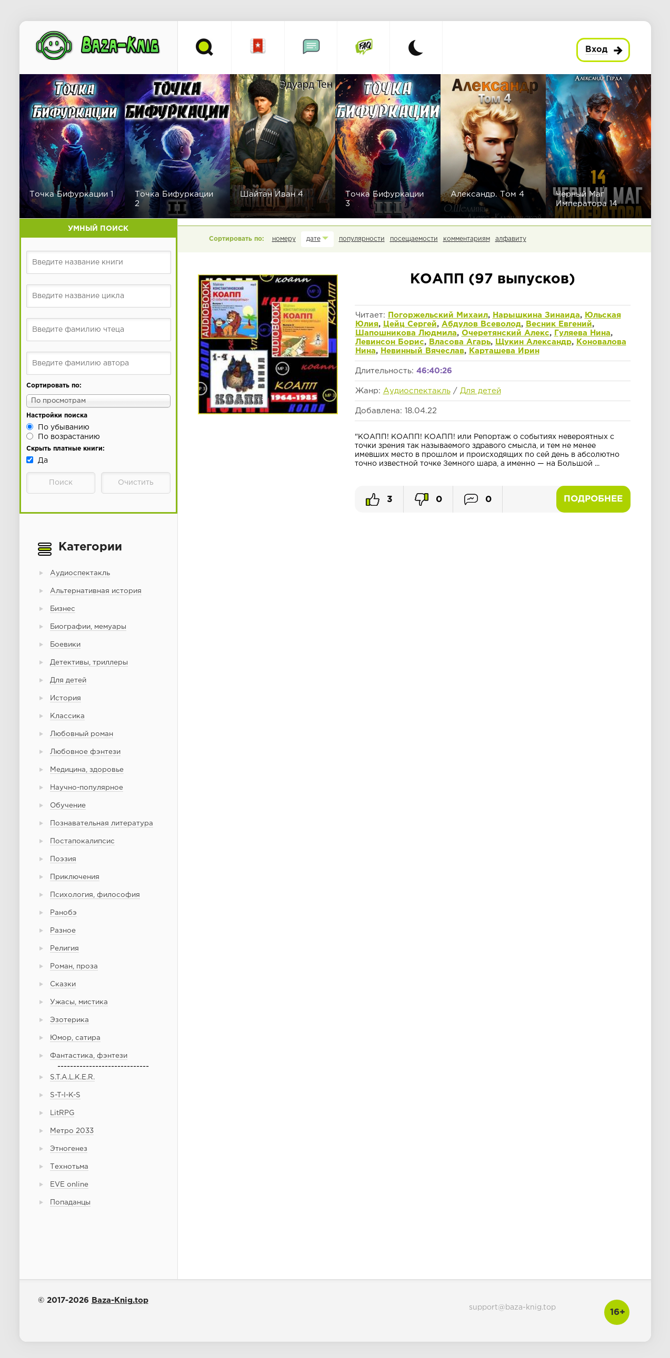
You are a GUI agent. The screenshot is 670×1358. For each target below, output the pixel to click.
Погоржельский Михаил (438, 315)
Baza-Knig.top (120, 1300)
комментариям (466, 239)
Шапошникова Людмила (406, 333)
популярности (362, 239)
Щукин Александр (533, 342)
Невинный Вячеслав (422, 351)
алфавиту (510, 239)
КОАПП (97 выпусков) (492, 279)
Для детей (480, 390)
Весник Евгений (559, 324)
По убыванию (63, 427)
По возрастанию (69, 437)
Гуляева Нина (582, 333)
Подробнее (593, 499)
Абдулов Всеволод (481, 324)
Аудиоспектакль (417, 390)
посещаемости (414, 239)
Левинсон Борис (389, 342)
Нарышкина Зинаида (536, 315)
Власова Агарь (460, 342)
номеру (284, 239)
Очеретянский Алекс (505, 333)
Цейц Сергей (410, 324)
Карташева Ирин (504, 351)
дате (313, 239)
